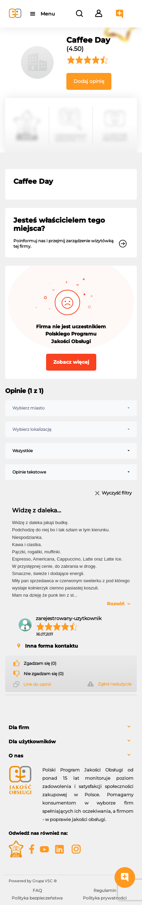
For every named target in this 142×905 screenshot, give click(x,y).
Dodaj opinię (89, 81)
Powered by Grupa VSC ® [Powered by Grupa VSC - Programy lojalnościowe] (33, 881)
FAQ (37, 890)
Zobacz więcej (71, 362)
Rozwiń (115, 603)
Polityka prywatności (105, 898)
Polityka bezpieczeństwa (37, 898)
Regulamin (105, 890)
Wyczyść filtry (117, 493)
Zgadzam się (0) (40, 663)
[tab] (71, 727)
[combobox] (71, 408)
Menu (48, 14)
